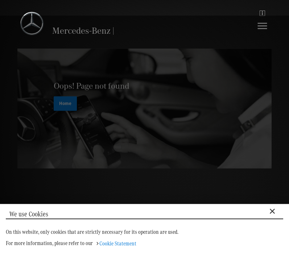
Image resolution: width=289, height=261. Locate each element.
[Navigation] (262, 31)
